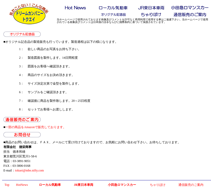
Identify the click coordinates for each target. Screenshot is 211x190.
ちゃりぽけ (158, 185)
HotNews (22, 185)
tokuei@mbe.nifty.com (29, 170)
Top (6, 185)
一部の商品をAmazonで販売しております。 (35, 127)
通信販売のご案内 (190, 185)
